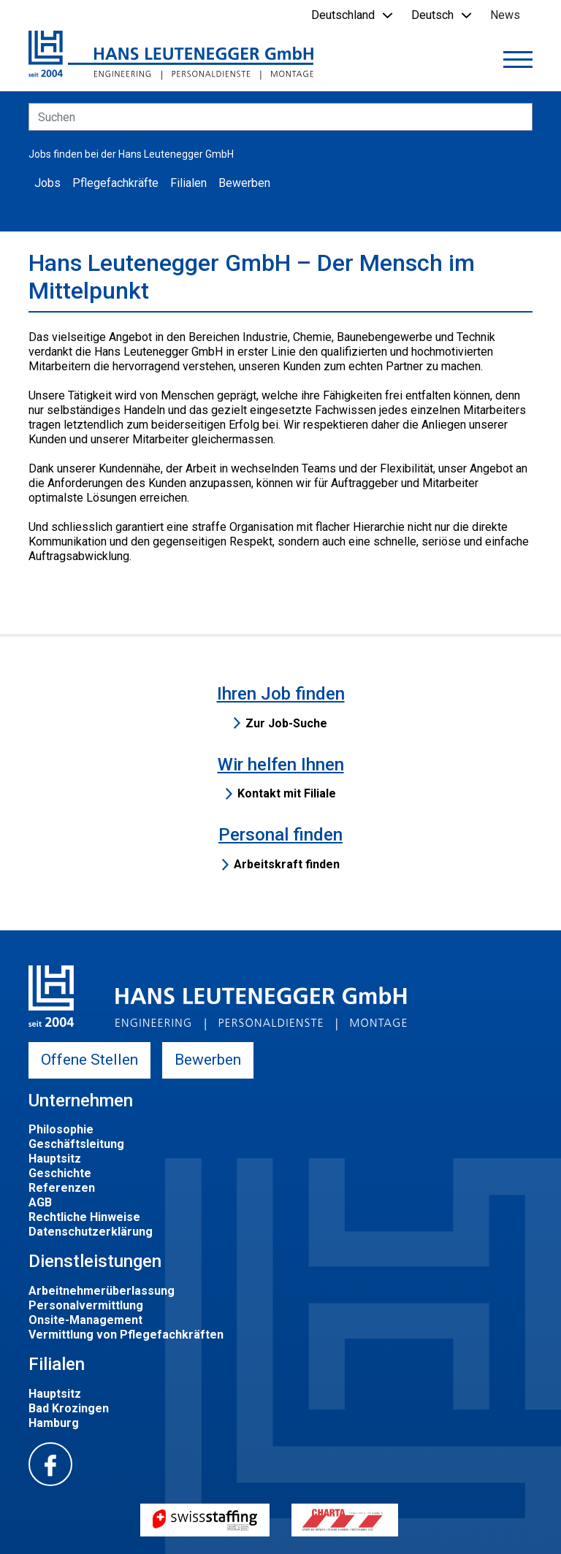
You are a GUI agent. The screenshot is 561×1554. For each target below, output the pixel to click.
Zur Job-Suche (286, 723)
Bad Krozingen (68, 1408)
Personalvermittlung (85, 1305)
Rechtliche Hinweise (84, 1217)
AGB (40, 1202)
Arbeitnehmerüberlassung (101, 1291)
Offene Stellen (89, 1059)
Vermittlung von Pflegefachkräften (126, 1334)
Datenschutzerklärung (90, 1232)
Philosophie (61, 1129)
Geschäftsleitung (76, 1144)
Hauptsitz (54, 1159)
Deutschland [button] (343, 15)
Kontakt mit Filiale (286, 793)
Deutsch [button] (432, 15)
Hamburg (53, 1423)
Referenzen (61, 1188)
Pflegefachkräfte (115, 183)
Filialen (188, 183)
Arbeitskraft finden (287, 864)
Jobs (47, 183)
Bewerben (244, 183)
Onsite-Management (85, 1320)
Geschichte (59, 1173)
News (505, 15)
